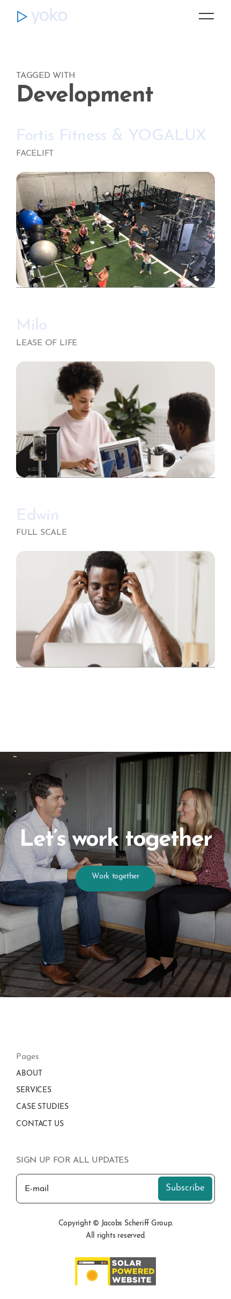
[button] (201, 16)
